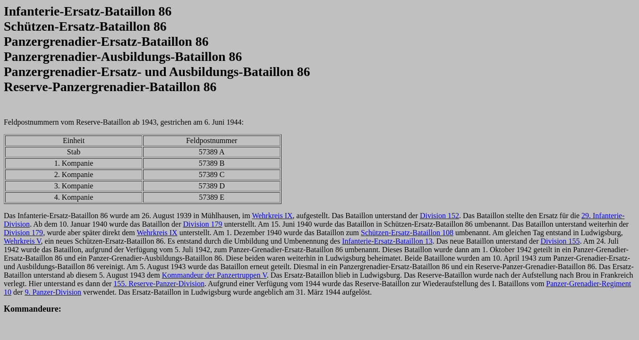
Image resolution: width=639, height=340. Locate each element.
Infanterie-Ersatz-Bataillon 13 (387, 241)
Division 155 (560, 241)
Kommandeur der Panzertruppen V (214, 275)
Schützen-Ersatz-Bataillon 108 (407, 233)
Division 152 (439, 216)
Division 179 (202, 224)
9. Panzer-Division (53, 292)
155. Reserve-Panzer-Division (158, 284)
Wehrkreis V (22, 241)
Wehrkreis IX (272, 216)
